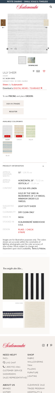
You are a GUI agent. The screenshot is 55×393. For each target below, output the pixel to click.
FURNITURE (32, 345)
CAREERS (7, 372)
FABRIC (30, 331)
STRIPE (23, 205)
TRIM (29, 338)
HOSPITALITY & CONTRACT (34, 366)
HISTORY (7, 365)
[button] (51, 7)
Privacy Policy (17, 388)
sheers (5, 84)
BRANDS (7, 361)
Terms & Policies (9, 221)
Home (5, 388)
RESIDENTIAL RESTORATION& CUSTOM (34, 372)
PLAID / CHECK (27, 202)
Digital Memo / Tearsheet (27, 88)
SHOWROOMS (9, 347)
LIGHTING (32, 349)
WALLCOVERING (35, 334)
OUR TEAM (8, 368)
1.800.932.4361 (12, 339)
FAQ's (5, 331)
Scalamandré (16, 84)
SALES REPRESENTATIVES (15, 350)
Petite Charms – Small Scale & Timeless (27, 1)
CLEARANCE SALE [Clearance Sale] (36, 357)
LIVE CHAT (9, 335)
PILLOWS (31, 342)
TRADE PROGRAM (36, 361)
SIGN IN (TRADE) (13, 104)
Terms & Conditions (36, 388)
